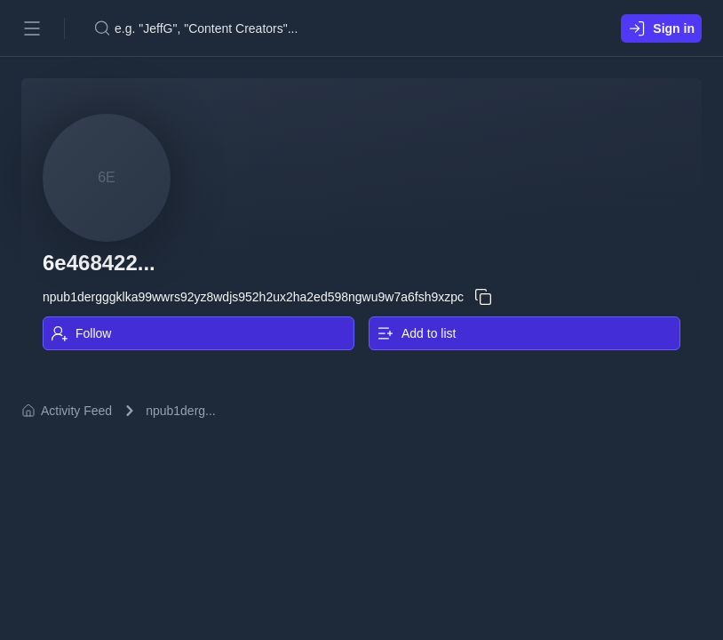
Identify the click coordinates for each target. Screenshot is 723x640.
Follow (81, 333)
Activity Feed (66, 411)
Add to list (416, 333)
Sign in (661, 28)
